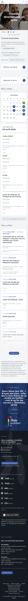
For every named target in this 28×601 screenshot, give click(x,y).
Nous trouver (8, 452)
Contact (21, 591)
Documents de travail (14, 588)
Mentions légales (15, 583)
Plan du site (6, 583)
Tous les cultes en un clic (8, 456)
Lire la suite (14, 409)
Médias (23, 583)
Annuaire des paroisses (14, 590)
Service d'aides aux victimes (9, 466)
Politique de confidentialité (14, 585)
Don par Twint (7, 572)
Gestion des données (14, 593)
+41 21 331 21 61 (8, 447)
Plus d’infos (5, 142)
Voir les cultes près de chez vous (15, 219)
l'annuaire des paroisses (17, 60)
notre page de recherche (10, 55)
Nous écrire (7, 450)
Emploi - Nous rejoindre (11, 591)
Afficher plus (14, 353)
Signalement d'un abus (9, 463)
